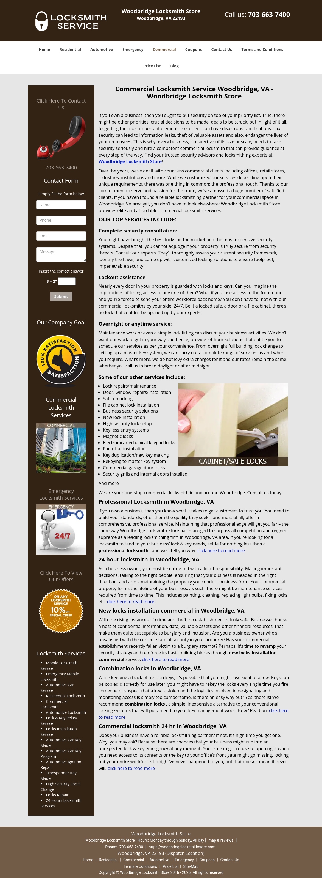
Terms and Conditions (262, 49)
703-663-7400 (269, 14)
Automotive (101, 49)
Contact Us (221, 49)
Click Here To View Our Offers (61, 576)
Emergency (133, 49)
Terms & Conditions (140, 866)
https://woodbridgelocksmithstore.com (182, 847)
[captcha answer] (67, 281)
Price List (152, 65)
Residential (70, 49)
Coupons (193, 49)
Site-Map (190, 866)
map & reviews (221, 840)
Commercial (164, 49)
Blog (174, 65)
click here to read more (221, 550)
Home (44, 49)
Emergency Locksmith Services (61, 494)
